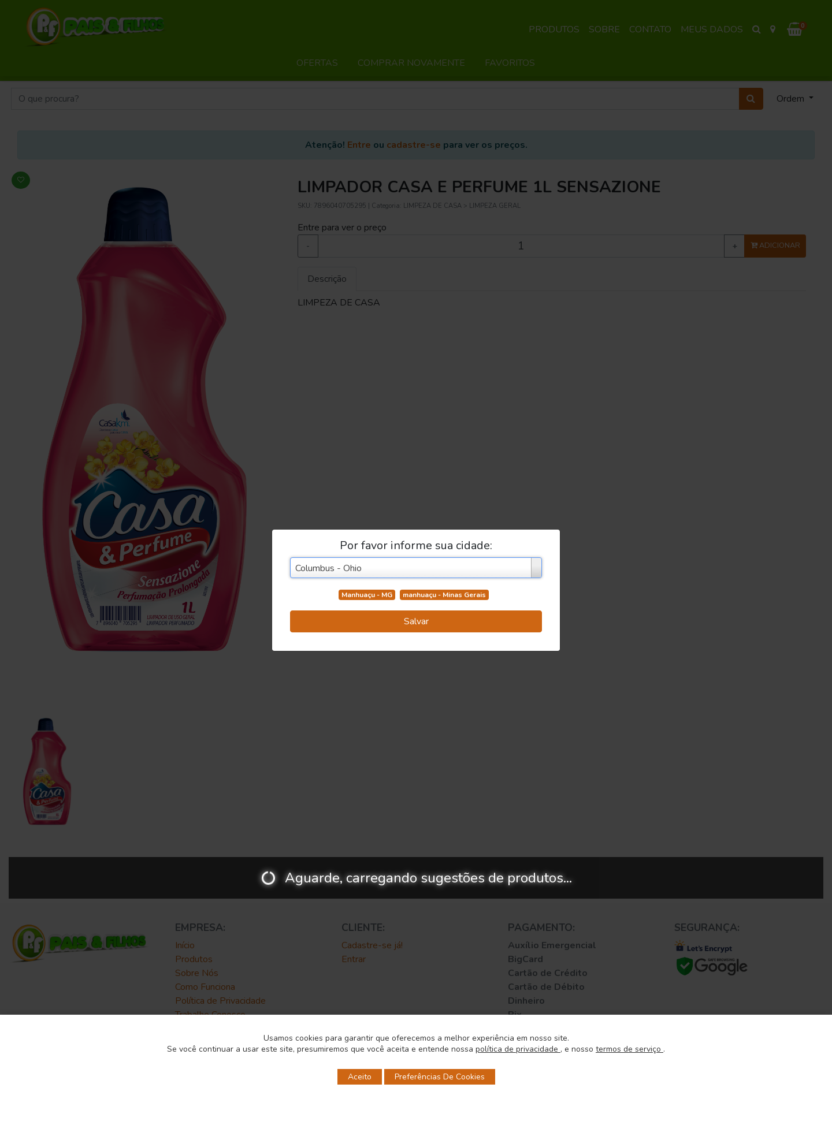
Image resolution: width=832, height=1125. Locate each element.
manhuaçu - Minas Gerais (444, 594)
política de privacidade (518, 1049)
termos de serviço (629, 1049)
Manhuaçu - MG (366, 594)
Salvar (416, 621)
